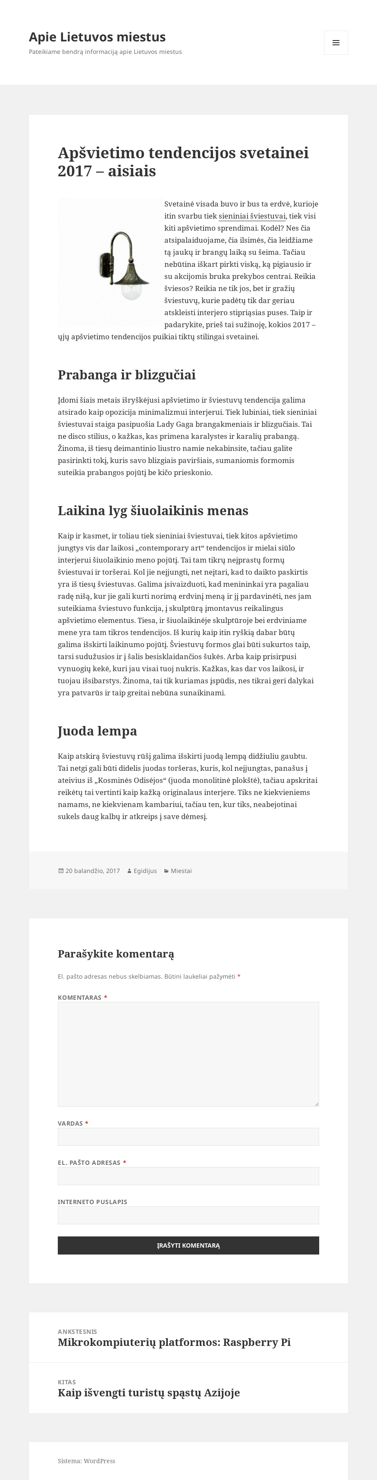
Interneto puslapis (92, 1202)
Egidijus (145, 871)
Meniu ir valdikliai (336, 54)
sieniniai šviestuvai (252, 216)
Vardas (73, 1123)
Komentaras (82, 997)
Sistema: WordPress (86, 1461)
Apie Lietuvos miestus (97, 36)
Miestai (181, 871)
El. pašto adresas (92, 1162)
